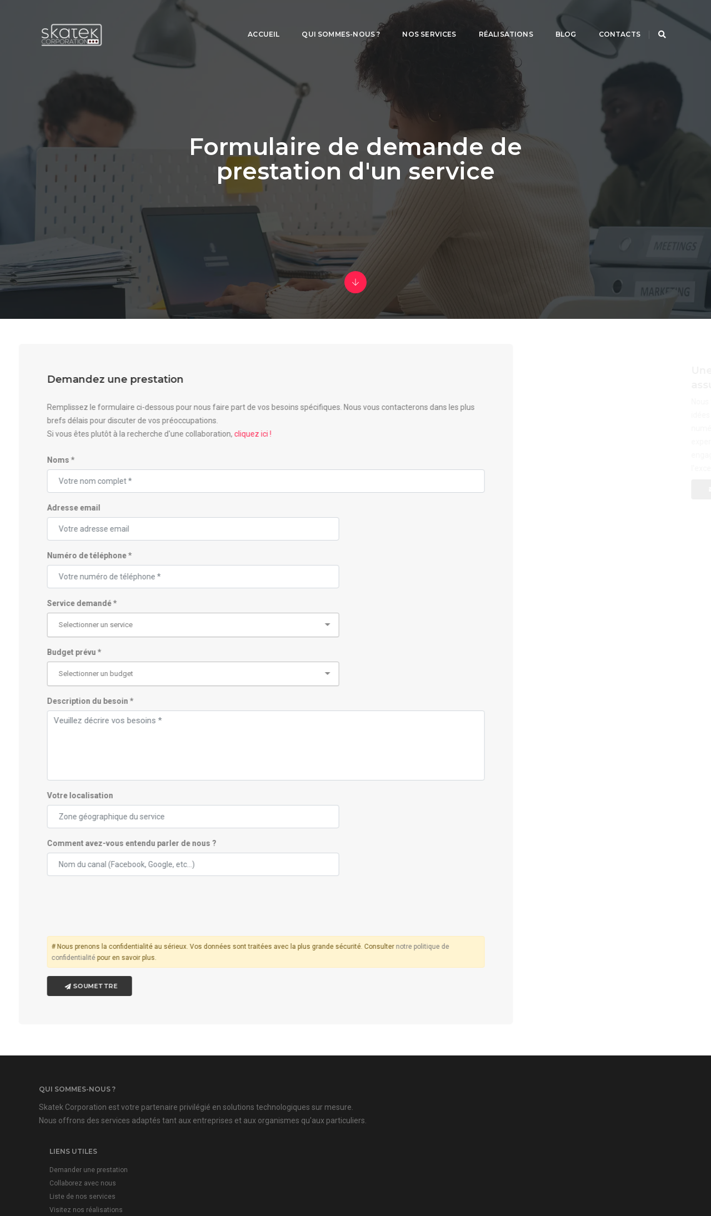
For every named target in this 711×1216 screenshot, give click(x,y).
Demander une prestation (311, 1037)
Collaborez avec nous (305, 1050)
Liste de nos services (305, 1064)
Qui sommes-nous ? (327, 20)
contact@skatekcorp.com (549, 1066)
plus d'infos (509, 1090)
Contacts (606, 20)
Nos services (415, 20)
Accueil (250, 20)
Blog (552, 20)
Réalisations (492, 20)
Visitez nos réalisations (309, 1077)
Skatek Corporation (390, 1174)
